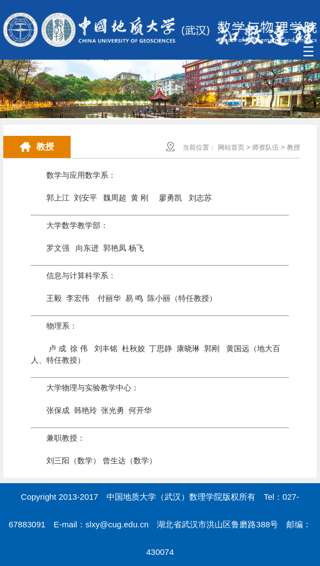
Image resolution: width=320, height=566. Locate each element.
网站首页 (231, 147)
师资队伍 (265, 147)
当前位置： (199, 147)
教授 (293, 147)
